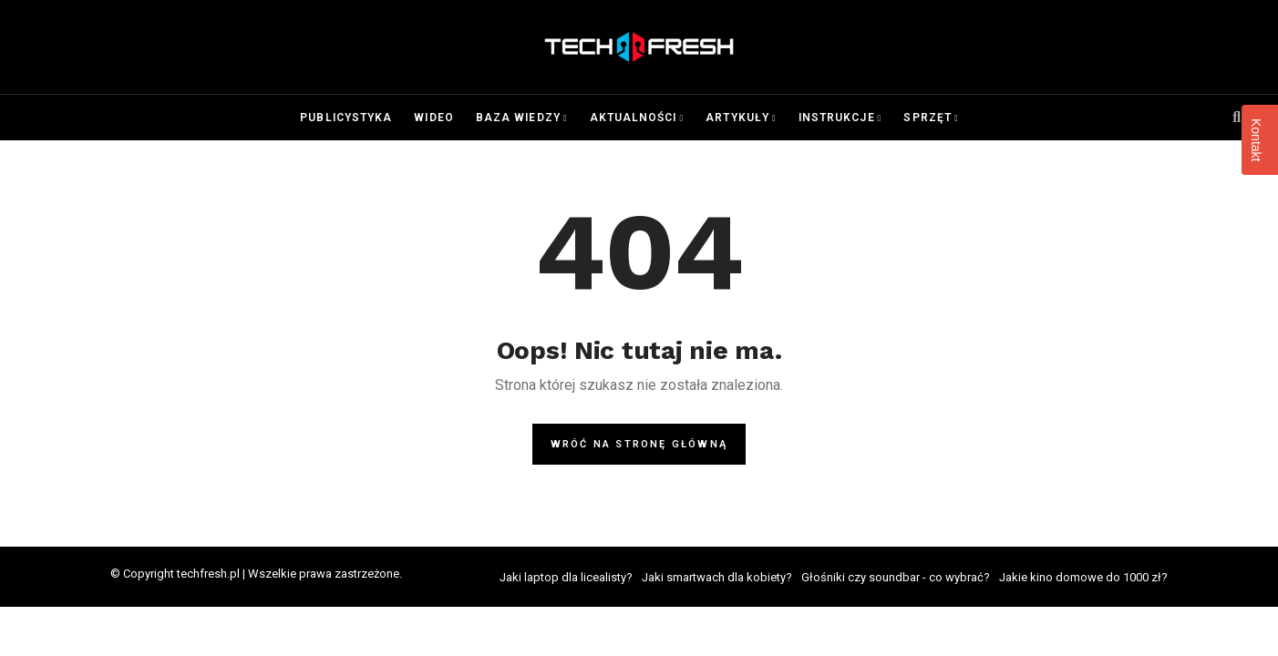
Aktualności (633, 117)
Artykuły (737, 117)
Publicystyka (346, 117)
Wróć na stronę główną (639, 444)
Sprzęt (927, 117)
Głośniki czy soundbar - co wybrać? (895, 577)
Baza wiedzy (518, 117)
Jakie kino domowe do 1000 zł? (1083, 577)
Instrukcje (837, 117)
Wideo (433, 117)
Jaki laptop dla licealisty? (566, 577)
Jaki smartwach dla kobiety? (717, 577)
